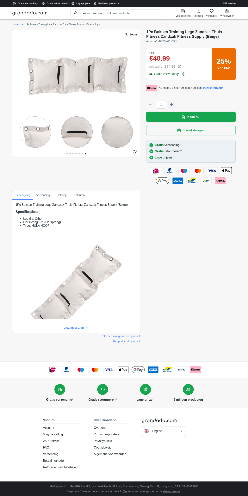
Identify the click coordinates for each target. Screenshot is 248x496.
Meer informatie (213, 87)
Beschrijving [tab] (22, 195)
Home (15, 24)
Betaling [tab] (62, 195)
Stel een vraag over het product (121, 336)
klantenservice (171, 491)
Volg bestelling (60, 434)
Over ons (110, 427)
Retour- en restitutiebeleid (60, 467)
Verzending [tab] (43, 195)
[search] (120, 13)
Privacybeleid (110, 440)
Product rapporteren (110, 434)
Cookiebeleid (110, 447)
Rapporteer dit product (126, 341)
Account (60, 427)
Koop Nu (191, 116)
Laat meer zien (76, 327)
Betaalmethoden (60, 460)
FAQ (60, 447)
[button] (163, 430)
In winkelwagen (190, 130)
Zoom (131, 34)
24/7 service (229, 3)
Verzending (60, 454)
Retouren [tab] (79, 195)
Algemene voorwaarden (110, 454)
